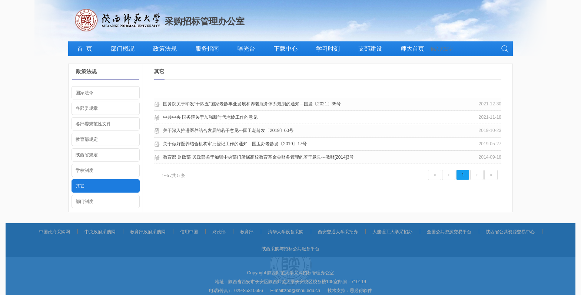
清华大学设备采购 (285, 231)
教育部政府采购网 (148, 231)
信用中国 (189, 231)
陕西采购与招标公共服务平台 (290, 248)
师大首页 (412, 48)
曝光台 (246, 48)
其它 (80, 186)
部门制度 (84, 201)
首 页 (84, 48)
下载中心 (286, 48)
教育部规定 (87, 139)
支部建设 (370, 48)
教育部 (246, 231)
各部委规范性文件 (93, 123)
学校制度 (84, 170)
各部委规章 (87, 108)
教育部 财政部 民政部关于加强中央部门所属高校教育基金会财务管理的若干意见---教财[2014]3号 (258, 157)
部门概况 (123, 48)
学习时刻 (328, 48)
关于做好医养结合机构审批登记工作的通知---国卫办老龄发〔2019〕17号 (235, 143)
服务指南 (207, 48)
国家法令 (84, 92)
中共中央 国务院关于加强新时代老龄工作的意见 (210, 117)
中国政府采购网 (54, 231)
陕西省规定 (87, 154)
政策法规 (165, 48)
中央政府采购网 (100, 231)
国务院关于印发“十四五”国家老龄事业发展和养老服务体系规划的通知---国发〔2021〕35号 (252, 103)
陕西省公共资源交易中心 (510, 231)
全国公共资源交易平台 (449, 231)
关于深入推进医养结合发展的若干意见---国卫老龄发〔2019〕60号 (228, 130)
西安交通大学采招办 (338, 231)
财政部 (219, 231)
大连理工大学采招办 (392, 231)
